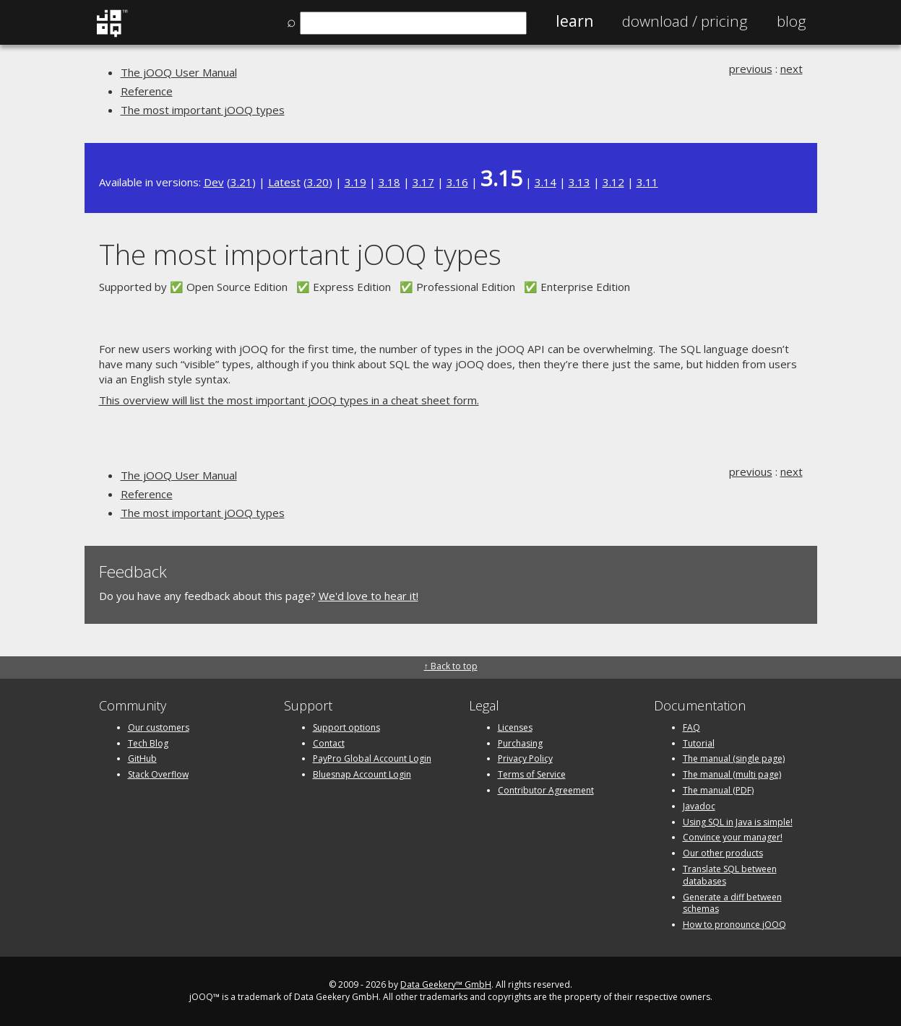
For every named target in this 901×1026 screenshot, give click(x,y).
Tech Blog (148, 743)
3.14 (545, 182)
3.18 (389, 182)
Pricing (685, 21)
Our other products (723, 853)
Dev (214, 182)
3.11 (647, 182)
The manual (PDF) (718, 790)
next (791, 68)
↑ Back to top (451, 666)
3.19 (355, 182)
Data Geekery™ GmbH (445, 984)
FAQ (691, 727)
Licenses (515, 727)
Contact (329, 743)
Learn (574, 21)
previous (750, 68)
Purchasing (520, 743)
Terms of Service (532, 774)
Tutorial (699, 743)
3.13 (579, 182)
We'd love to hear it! (368, 595)
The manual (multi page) (732, 774)
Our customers (158, 727)
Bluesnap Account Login (362, 774)
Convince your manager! (733, 837)
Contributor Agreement (546, 790)
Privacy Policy (525, 758)
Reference (147, 91)
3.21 (241, 182)
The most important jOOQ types (203, 110)
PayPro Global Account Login (372, 758)
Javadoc (699, 806)
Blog (791, 21)
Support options (346, 727)
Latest (284, 182)
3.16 (457, 182)
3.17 (423, 182)
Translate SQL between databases (730, 875)
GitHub (142, 758)
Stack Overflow (158, 774)
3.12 (613, 182)
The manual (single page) (734, 758)
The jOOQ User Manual (179, 72)
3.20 (318, 182)
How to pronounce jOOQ (734, 924)
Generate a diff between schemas (732, 903)
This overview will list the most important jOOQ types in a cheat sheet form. (289, 400)
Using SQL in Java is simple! (738, 822)
